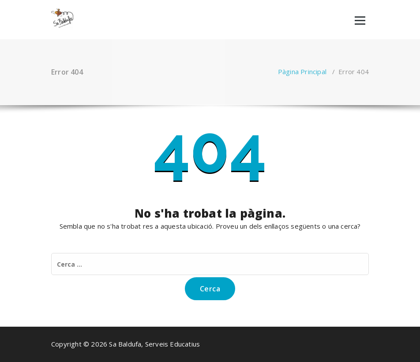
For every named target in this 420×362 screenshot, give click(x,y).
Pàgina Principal (302, 71)
